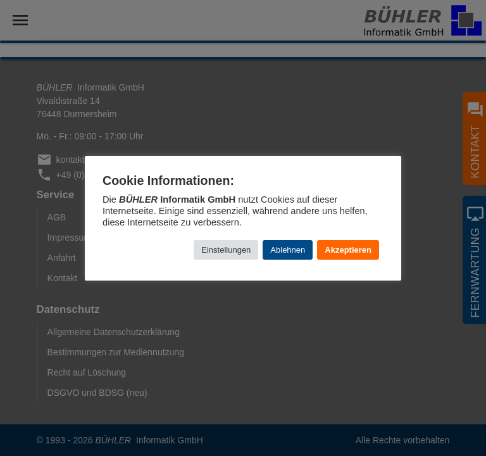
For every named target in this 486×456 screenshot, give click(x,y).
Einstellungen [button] (226, 250)
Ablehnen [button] (287, 250)
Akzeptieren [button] (348, 250)
